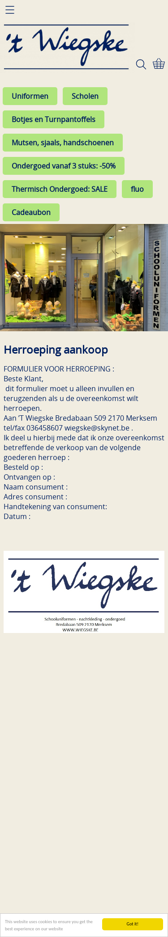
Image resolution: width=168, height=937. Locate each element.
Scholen (85, 96)
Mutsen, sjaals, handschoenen (63, 143)
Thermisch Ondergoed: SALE (60, 189)
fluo (137, 189)
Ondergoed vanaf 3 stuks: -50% (64, 166)
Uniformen (30, 96)
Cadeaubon (31, 212)
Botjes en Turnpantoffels (53, 119)
